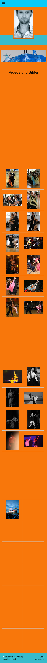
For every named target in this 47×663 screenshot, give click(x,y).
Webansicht (39, 659)
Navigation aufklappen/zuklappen (23, 3)
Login (42, 657)
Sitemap (20, 657)
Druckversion (9, 657)
